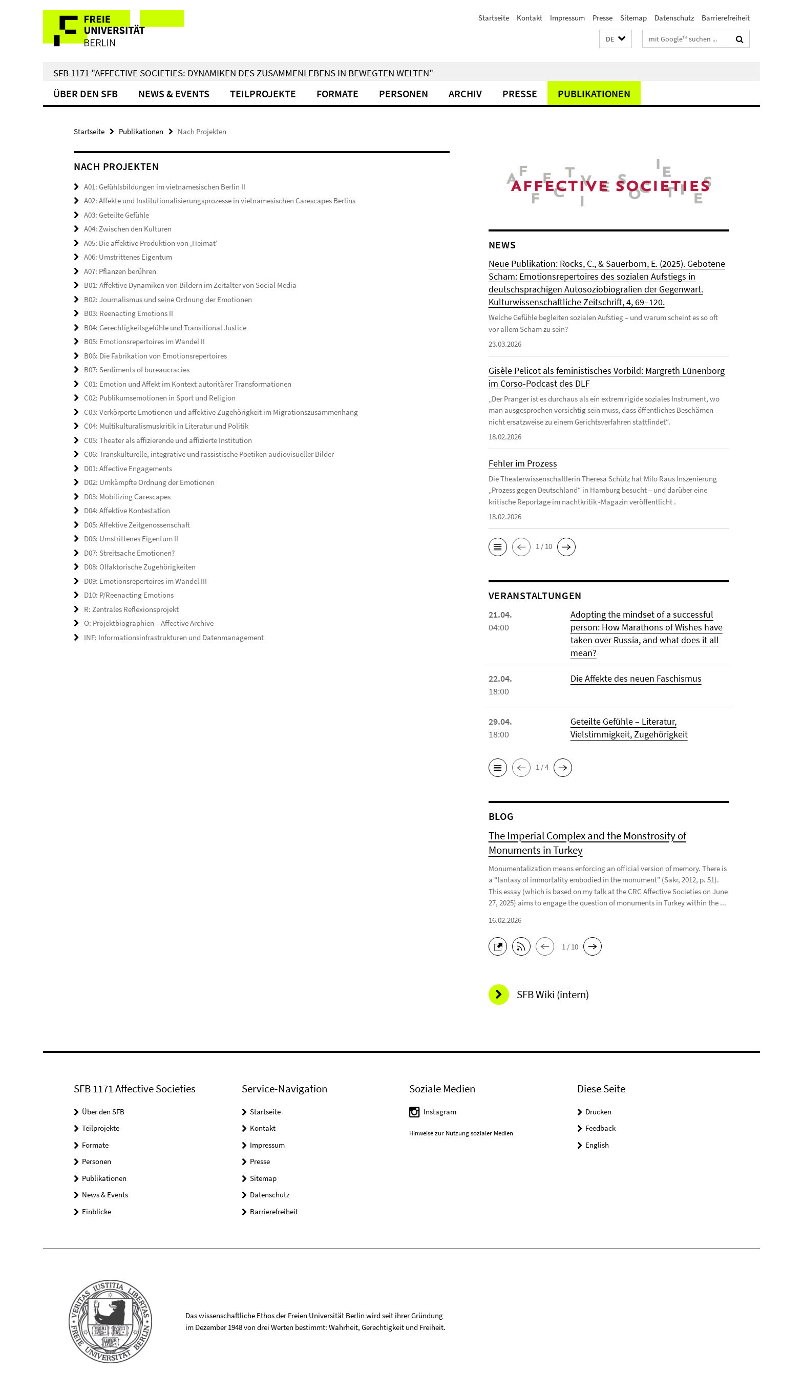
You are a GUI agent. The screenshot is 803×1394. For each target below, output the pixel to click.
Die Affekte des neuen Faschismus (636, 678)
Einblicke (96, 1211)
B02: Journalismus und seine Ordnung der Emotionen (168, 299)
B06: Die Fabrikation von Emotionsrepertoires (155, 356)
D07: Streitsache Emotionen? (129, 553)
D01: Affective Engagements (128, 468)
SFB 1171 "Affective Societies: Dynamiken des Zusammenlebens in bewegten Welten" (243, 73)
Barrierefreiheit (726, 18)
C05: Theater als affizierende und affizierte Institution (168, 440)
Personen (403, 93)
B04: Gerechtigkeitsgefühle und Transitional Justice (165, 327)
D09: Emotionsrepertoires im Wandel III (145, 581)
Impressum (567, 18)
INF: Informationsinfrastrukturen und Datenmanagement (174, 637)
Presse (602, 18)
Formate (337, 93)
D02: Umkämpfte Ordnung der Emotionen (149, 482)
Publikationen (594, 93)
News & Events (173, 93)
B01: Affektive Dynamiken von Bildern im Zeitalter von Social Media (190, 285)
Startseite (493, 18)
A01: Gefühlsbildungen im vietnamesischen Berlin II (164, 187)
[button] (615, 39)
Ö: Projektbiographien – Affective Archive (149, 623)
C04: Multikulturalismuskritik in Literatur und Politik (166, 426)
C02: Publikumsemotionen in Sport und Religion (160, 398)
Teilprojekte (263, 93)
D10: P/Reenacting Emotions (129, 595)
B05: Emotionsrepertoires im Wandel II (144, 341)
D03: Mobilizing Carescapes (127, 496)
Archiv (465, 93)
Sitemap (633, 18)
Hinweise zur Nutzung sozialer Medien (461, 1133)
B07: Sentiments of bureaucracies (136, 369)
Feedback (600, 1128)
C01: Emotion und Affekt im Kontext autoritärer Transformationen (187, 384)
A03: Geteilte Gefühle (116, 215)
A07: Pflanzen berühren (120, 271)
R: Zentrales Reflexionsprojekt (131, 609)
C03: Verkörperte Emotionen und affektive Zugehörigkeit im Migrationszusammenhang (221, 412)
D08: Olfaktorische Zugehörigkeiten (140, 567)
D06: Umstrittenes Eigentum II (131, 538)
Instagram (440, 1111)
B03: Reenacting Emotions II (128, 313)
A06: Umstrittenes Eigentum (128, 257)
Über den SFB (85, 93)
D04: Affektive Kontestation (127, 510)
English (597, 1145)
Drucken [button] (598, 1111)
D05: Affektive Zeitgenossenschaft (137, 525)
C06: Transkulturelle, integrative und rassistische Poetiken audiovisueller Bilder (209, 454)
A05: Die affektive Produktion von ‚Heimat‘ (151, 243)
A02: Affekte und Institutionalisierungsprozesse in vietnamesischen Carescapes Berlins (219, 200)
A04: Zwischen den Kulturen (128, 229)
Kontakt (529, 18)
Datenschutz (674, 18)
